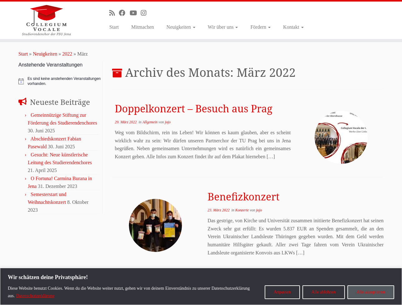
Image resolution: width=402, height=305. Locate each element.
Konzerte (242, 210)
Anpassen (282, 292)
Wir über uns (223, 27)
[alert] (59, 81)
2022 (67, 54)
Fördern (260, 27)
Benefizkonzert (243, 196)
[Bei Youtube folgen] (135, 13)
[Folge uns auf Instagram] (145, 13)
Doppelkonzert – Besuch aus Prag (193, 108)
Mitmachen (142, 27)
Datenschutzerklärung (35, 295)
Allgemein (150, 122)
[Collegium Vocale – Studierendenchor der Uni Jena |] (46, 20)
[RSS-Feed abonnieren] (114, 13)
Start (114, 27)
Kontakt (293, 27)
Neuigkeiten (180, 27)
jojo (168, 122)
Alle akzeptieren (370, 292)
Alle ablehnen (323, 292)
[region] (201, 286)
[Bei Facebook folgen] (124, 13)
